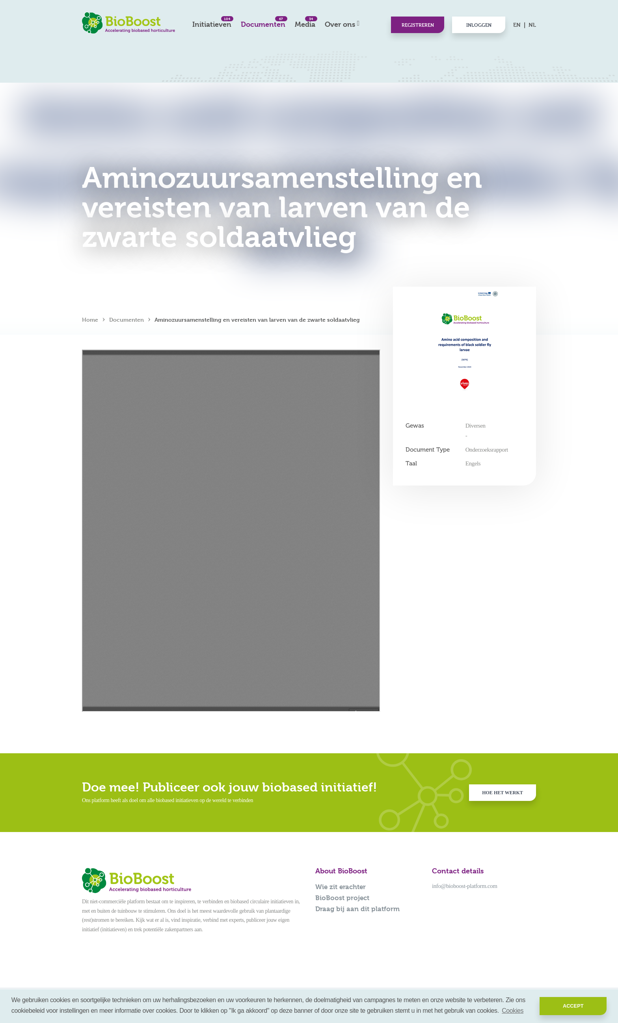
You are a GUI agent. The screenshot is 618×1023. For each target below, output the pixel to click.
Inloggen (478, 25)
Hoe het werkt (502, 792)
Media (305, 22)
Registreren (418, 25)
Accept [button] (573, 1006)
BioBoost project (342, 898)
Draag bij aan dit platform (357, 909)
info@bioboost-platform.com (464, 886)
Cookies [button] (512, 1010)
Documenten (263, 22)
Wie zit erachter (340, 887)
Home (90, 319)
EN (517, 24)
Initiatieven (211, 22)
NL (532, 24)
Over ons (340, 24)
